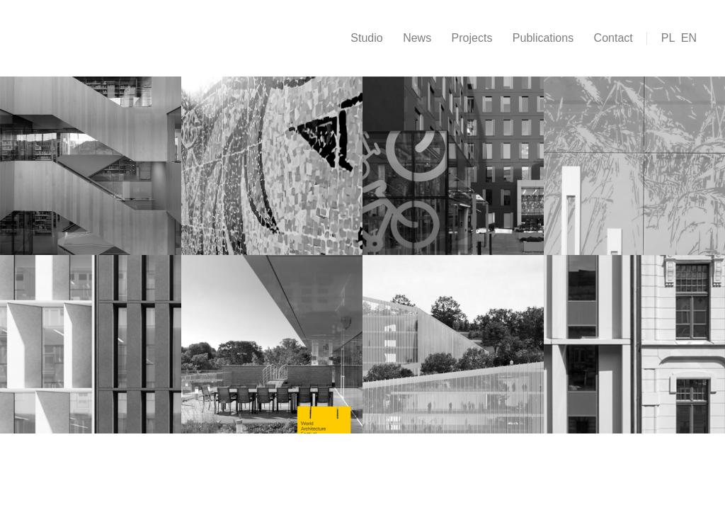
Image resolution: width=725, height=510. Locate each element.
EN (689, 38)
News (417, 38)
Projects (472, 38)
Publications (543, 38)
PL (668, 38)
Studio (366, 38)
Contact (613, 38)
